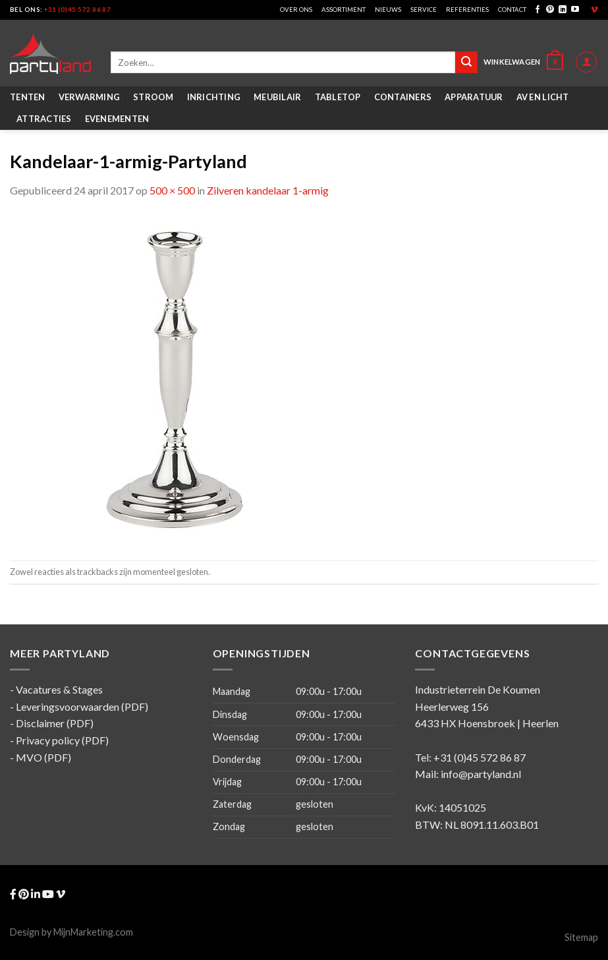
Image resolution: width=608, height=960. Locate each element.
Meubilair (277, 97)
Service (423, 9)
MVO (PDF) (43, 757)
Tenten (27, 97)
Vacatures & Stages (59, 689)
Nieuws (388, 9)
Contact (512, 9)
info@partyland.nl (481, 773)
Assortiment (343, 9)
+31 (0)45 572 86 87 (77, 9)
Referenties (467, 9)
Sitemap (581, 937)
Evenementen (117, 118)
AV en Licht (542, 97)
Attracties (44, 118)
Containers (403, 97)
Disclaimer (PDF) (55, 723)
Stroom (153, 97)
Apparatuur (474, 97)
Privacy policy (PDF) (62, 740)
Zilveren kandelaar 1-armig (268, 190)
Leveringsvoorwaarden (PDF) (82, 706)
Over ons (296, 9)
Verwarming (90, 97)
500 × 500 (172, 190)
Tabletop (338, 97)
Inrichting (214, 97)
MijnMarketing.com (93, 932)
